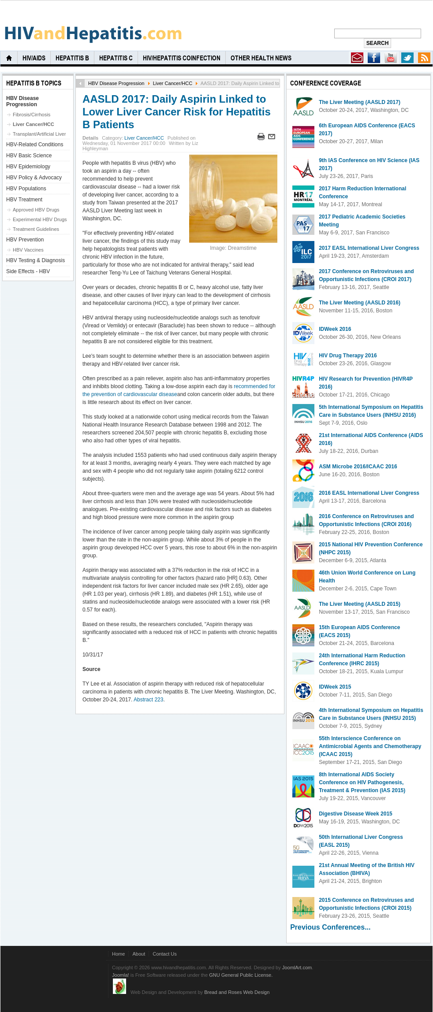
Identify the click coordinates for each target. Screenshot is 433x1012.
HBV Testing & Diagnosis (35, 260)
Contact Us (165, 953)
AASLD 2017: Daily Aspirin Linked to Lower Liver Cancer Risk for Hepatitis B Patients (176, 111)
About (138, 953)
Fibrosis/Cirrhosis (31, 114)
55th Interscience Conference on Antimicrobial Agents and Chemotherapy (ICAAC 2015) (370, 746)
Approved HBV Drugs (36, 209)
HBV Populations (26, 188)
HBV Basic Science (29, 155)
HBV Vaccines (28, 249)
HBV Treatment (24, 199)
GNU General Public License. (240, 975)
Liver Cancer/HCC (173, 83)
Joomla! (120, 975)
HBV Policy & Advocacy (34, 177)
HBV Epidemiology (28, 166)
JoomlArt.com (297, 967)
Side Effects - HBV (28, 271)
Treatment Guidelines (36, 229)
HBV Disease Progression (116, 83)
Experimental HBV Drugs (40, 219)
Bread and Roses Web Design (236, 992)
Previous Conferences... (330, 927)
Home (118, 953)
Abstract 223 (148, 700)
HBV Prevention (25, 240)
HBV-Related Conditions (34, 144)
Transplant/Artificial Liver (39, 134)
